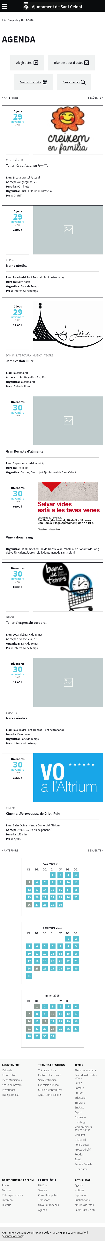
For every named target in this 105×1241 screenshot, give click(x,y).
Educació (80, 1097)
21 (44, 897)
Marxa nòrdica (16, 265)
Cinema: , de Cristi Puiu (33, 813)
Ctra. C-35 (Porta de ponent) (34, 830)
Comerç (79, 1088)
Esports (79, 1112)
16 (60, 890)
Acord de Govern (12, 1085)
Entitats (79, 1107)
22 (52, 897)
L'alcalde (7, 1070)
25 (76, 897)
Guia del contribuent (50, 1090)
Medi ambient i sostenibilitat (83, 1128)
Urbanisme (81, 1169)
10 (68, 882)
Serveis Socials (83, 1164)
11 (76, 882)
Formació (80, 1117)
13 (37, 890)
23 (60, 897)
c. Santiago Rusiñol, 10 (30, 377)
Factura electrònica (49, 1075)
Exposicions (81, 1195)
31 (29, 976)
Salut (78, 1159)
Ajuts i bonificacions (49, 1095)
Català (78, 1083)
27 (37, 904)
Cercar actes (71, 82)
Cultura (79, 1093)
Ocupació (80, 1140)
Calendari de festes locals (86, 1076)
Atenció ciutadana (85, 1070)
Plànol (6, 1185)
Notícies (79, 1190)
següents (95, 97)
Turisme (6, 1190)
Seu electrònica (47, 1080)
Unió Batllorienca (48, 1205)
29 (52, 904)
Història (6, 1205)
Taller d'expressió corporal (26, 622)
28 (44, 904)
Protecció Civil (83, 1149)
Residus (79, 1154)
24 (68, 897)
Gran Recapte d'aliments (24, 451)
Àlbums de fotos (84, 1205)
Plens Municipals (12, 1080)
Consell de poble (48, 1195)
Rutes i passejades (12, 1195)
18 (76, 890)
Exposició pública (48, 1085)
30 (60, 904)
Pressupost (8, 1090)
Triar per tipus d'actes (68, 62)
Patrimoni (7, 1200)
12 (29, 890)
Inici (4, 20)
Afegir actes (24, 62)
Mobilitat (80, 1135)
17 (68, 890)
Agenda (14, 20)
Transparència (10, 1095)
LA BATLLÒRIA (47, 1180)
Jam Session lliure (20, 361)
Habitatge (80, 1122)
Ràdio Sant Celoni (85, 1210)
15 (52, 890)
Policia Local (82, 1144)
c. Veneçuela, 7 (26, 639)
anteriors (10, 97)
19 (29, 897)
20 (37, 897)
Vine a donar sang (19, 537)
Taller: (27, 165)
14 (44, 890)
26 (44, 968)
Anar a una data (30, 82)
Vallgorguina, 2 (26, 182)
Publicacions (82, 1200)
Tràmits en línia (47, 1070)
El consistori (9, 1075)
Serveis (42, 1190)
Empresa (80, 1102)
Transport (44, 1200)
